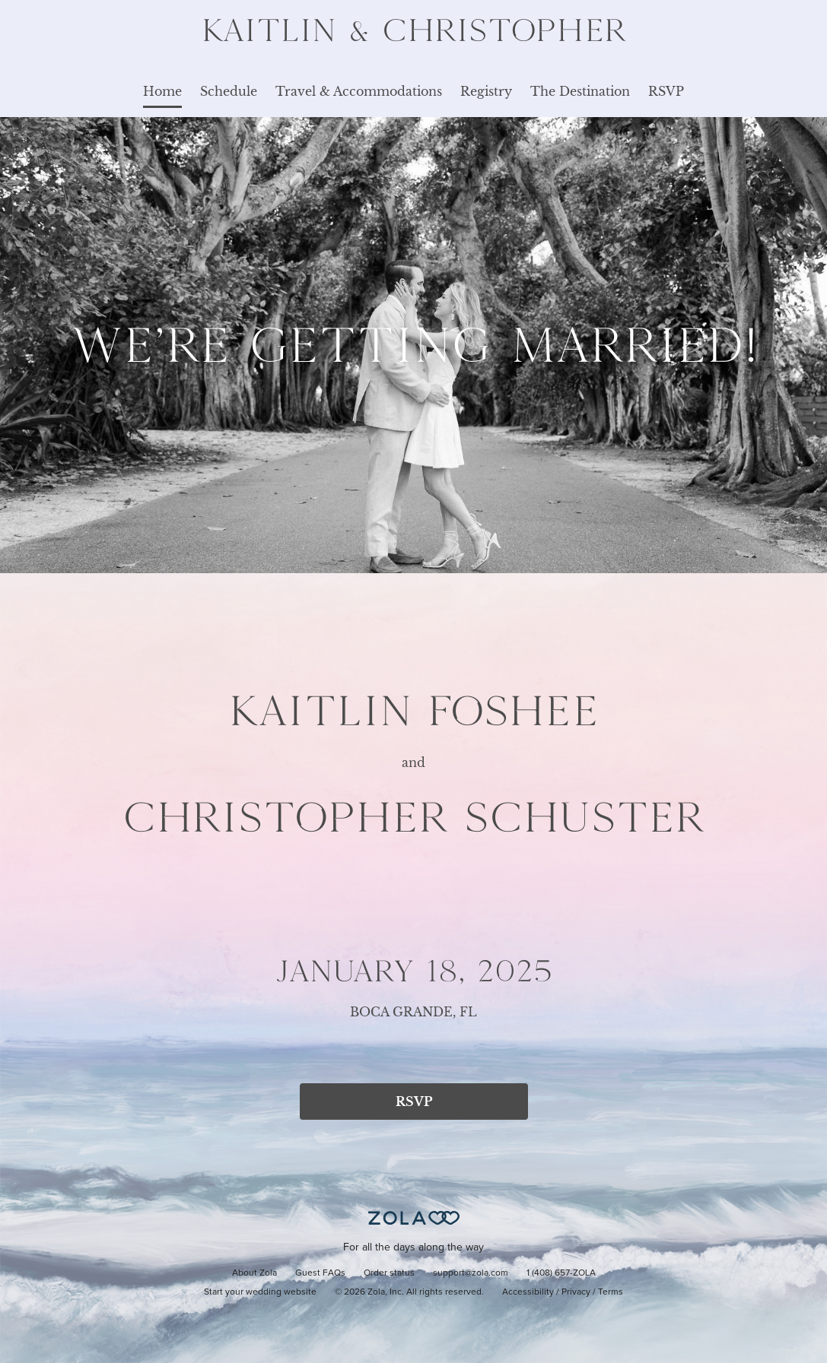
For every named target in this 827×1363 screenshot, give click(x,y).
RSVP (666, 91)
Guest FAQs (320, 1273)
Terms (610, 1292)
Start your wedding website (260, 1292)
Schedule (228, 91)
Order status (389, 1273)
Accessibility (528, 1292)
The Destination (580, 91)
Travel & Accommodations (358, 91)
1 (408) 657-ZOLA (561, 1273)
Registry (486, 91)
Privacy (575, 1292)
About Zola (254, 1273)
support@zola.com (470, 1273)
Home (162, 91)
